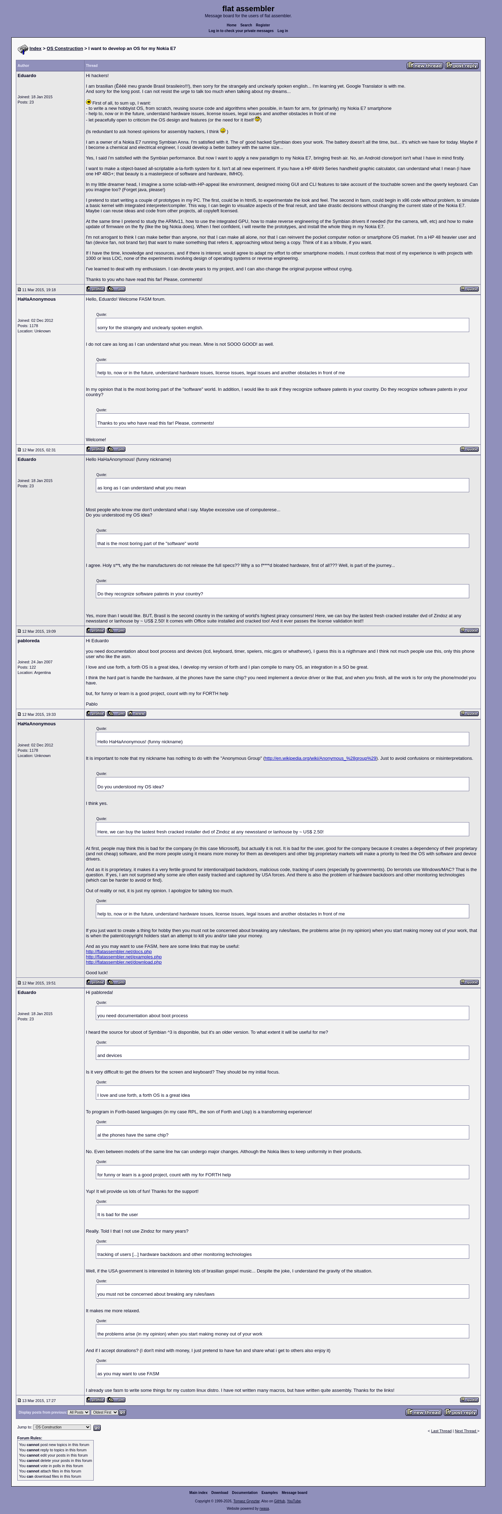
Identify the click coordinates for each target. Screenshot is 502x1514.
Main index (199, 1493)
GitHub (279, 1501)
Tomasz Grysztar (246, 1501)
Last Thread (441, 1431)
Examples (269, 1493)
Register (263, 25)
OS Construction (65, 48)
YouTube (293, 1501)
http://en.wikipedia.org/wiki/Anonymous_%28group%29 (320, 758)
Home (232, 25)
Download (219, 1493)
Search (246, 25)
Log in (283, 31)
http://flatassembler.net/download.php (124, 962)
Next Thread (466, 1431)
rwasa (264, 1508)
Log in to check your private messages (241, 31)
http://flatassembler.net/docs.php (119, 951)
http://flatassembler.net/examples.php (124, 956)
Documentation (245, 1493)
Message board (295, 1493)
